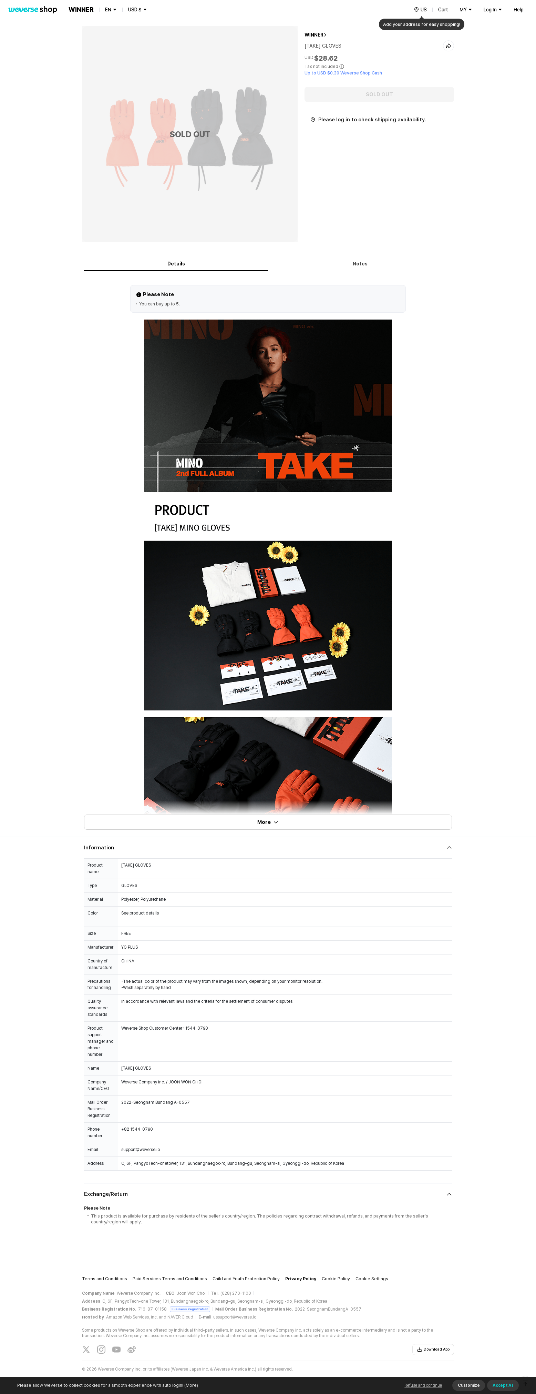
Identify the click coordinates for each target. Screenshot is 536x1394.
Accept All (503, 1385)
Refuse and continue (423, 1385)
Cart (443, 9)
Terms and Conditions (104, 1278)
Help (519, 9)
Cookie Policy (336, 1278)
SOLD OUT (379, 94)
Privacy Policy (300, 1278)
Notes (360, 263)
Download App (433, 1349)
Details (176, 263)
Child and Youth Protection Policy (246, 1278)
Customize (469, 1385)
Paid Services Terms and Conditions (170, 1278)
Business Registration (190, 1309)
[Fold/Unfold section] (268, 847)
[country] (420, 9)
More (268, 822)
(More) (190, 1385)
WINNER (314, 35)
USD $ (135, 9)
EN (108, 9)
